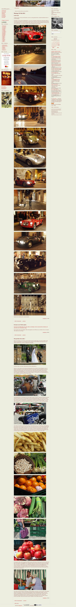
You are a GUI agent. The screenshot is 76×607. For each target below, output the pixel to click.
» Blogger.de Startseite (5, 20)
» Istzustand (3, 15)
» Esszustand (3, 16)
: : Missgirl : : (3, 35)
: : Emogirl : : (3, 39)
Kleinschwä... (55, 98)
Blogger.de (20, 605)
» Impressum (3, 12)
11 (56, 42)
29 (53, 46)
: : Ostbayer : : (3, 47)
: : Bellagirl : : (3, 29)
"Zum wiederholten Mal (55, 92)
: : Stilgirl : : (3, 38)
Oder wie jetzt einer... (54, 84)
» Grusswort (3, 14)
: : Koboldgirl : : (4, 31)
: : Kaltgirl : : (3, 37)
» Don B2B (3, 17)
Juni (58, 47)
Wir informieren (4, 87)
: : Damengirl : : (4, 26)
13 (58, 42)
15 (53, 43)
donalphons (44, 318)
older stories (17, 603)
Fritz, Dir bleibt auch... (55, 72)
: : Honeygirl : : (3, 27)
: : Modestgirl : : (4, 25)
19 (57, 43)
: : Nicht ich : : (3, 48)
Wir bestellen (3, 86)
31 (55, 46)
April (53, 47)
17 (55, 43)
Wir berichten (3, 88)
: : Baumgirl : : (3, 32)
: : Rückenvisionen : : (4, 46)
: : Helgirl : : (3, 41)
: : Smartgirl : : (3, 28)
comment (24, 321)
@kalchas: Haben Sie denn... (56, 51)
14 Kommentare (19, 600)
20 (58, 43)
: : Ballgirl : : (3, 36)
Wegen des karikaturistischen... (56, 64)
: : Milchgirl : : (3, 34)
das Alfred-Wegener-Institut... (56, 56)
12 (57, 42)
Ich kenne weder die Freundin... (56, 68)
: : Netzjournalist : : (4, 45)
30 (54, 46)
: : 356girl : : (3, 40)
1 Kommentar (18, 321)
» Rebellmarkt (3, 10)
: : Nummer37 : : (4, 49)
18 (56, 43)
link (15, 321)
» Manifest (3, 13)
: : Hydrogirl (3, 33)
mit (56, 14)
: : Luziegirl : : (3, 30)
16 (54, 43)
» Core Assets (3, 11)
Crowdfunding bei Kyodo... (55, 79)
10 (55, 42)
